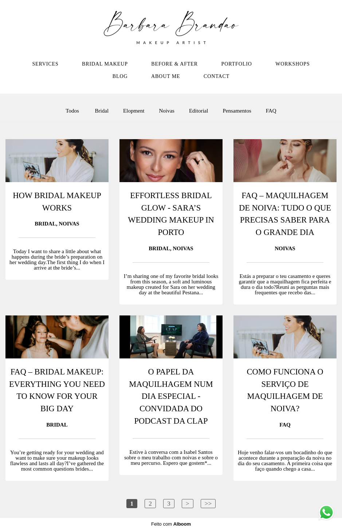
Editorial (198, 111)
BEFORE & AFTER (174, 64)
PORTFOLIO (236, 64)
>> (208, 503)
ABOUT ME (165, 76)
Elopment (133, 111)
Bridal (102, 111)
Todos (72, 111)
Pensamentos (237, 111)
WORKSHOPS (292, 64)
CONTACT (216, 76)
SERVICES (45, 64)
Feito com (171, 524)
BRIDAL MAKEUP (105, 64)
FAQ (271, 111)
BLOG (120, 76)
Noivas (166, 111)
